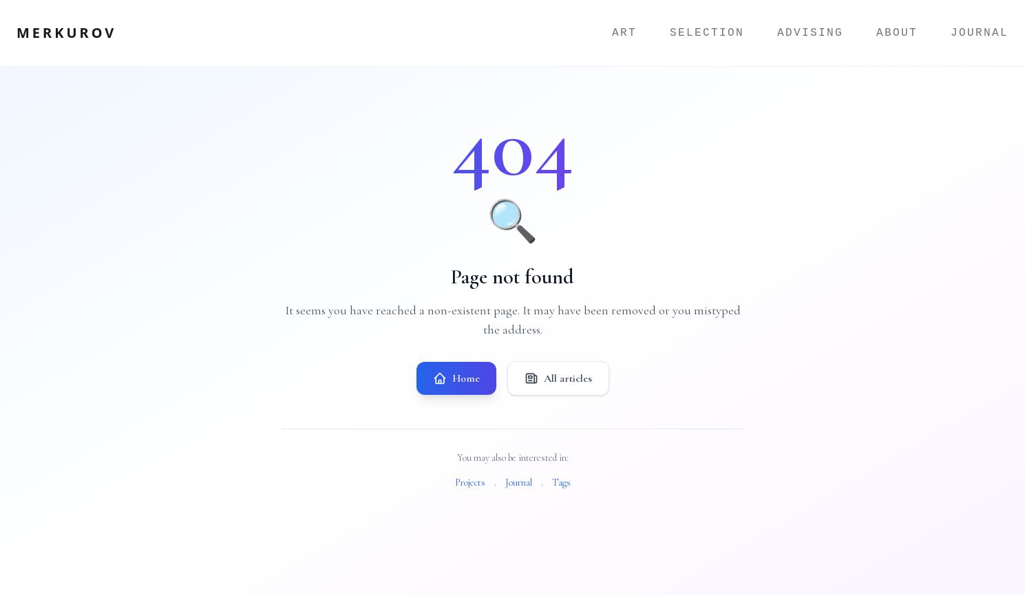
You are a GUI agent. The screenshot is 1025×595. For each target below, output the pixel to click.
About (897, 33)
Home (456, 378)
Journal (979, 33)
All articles (558, 378)
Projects (470, 482)
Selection (707, 33)
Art (624, 33)
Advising (810, 33)
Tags (561, 482)
